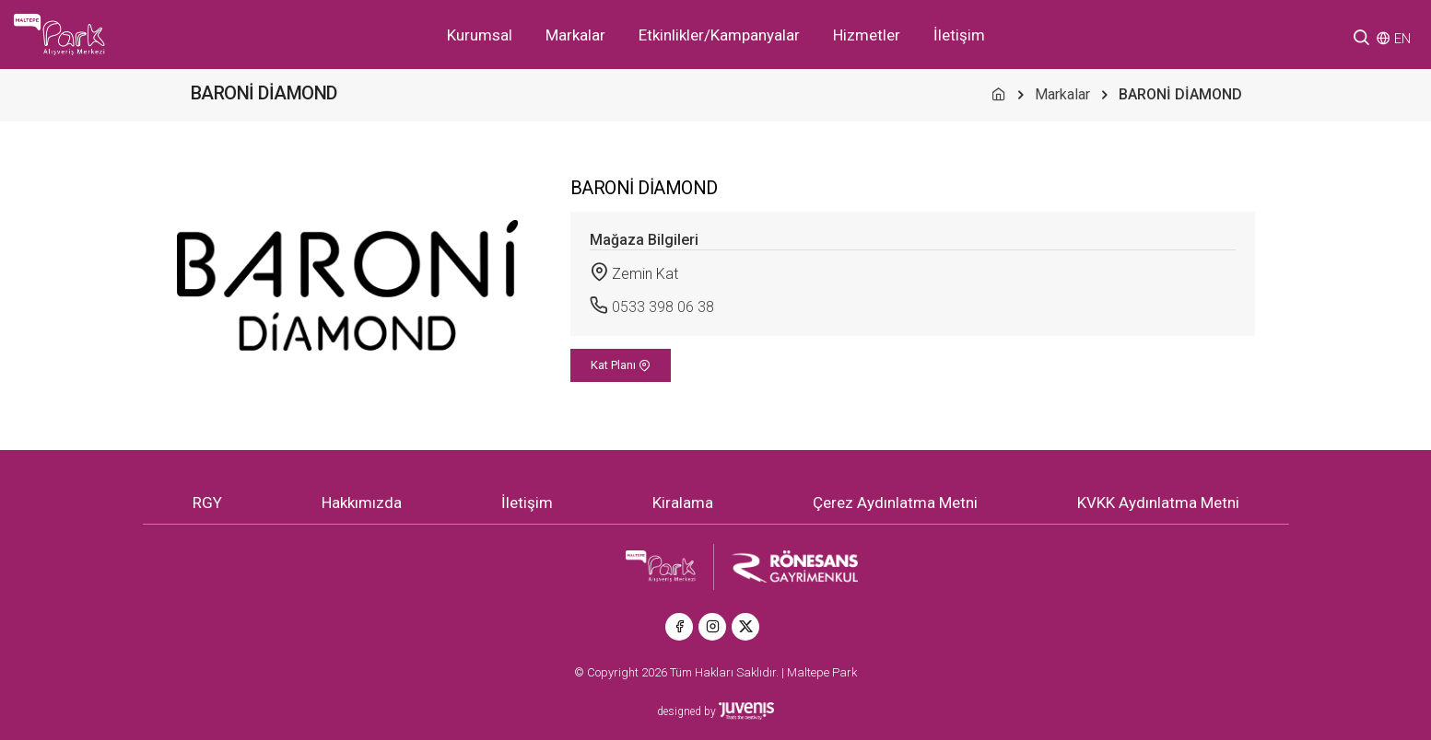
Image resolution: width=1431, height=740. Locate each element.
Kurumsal (479, 35)
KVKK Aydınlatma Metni (1158, 502)
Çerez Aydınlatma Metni (895, 502)
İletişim (959, 35)
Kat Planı (621, 365)
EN (1402, 38)
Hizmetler (866, 35)
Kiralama (682, 502)
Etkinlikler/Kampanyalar (719, 35)
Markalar (575, 35)
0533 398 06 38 (663, 307)
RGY (207, 502)
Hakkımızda (362, 502)
